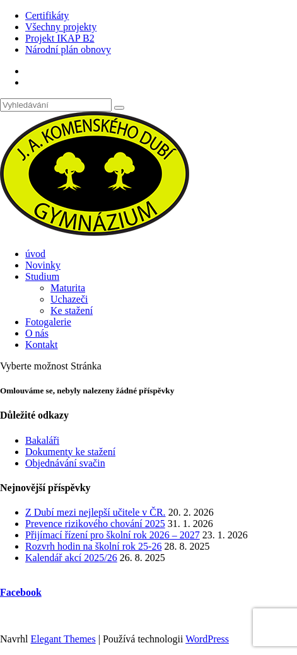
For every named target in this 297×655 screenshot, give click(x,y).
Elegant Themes (62, 639)
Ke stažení (71, 310)
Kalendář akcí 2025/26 (71, 557)
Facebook (21, 592)
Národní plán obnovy (68, 49)
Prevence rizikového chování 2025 (95, 523)
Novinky (43, 265)
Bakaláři (42, 440)
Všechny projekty (60, 26)
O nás (37, 333)
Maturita (67, 287)
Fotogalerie (48, 321)
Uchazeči (69, 299)
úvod (35, 253)
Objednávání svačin (65, 463)
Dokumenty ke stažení (70, 451)
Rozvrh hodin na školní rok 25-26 (93, 546)
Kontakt (41, 344)
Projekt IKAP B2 (60, 38)
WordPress (207, 639)
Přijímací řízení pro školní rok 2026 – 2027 (112, 535)
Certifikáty (47, 15)
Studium (42, 276)
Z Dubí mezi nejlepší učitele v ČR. (95, 512)
